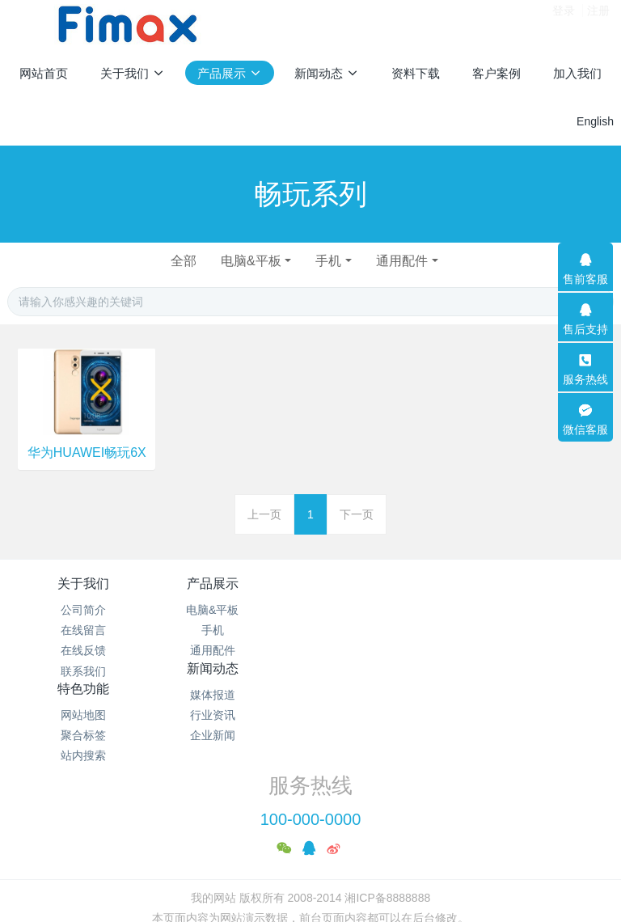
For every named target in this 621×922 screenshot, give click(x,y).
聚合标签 (537, 630)
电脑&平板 (249, 261)
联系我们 (83, 671)
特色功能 (538, 583)
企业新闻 (386, 650)
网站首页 (43, 73)
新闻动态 (386, 583)
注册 (598, 23)
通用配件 (407, 261)
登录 (563, 23)
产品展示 (234, 583)
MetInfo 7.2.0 (285, 853)
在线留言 (83, 630)
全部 (179, 261)
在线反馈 (83, 650)
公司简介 (83, 609)
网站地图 (537, 609)
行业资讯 (386, 630)
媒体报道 (386, 609)
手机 (330, 261)
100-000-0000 (310, 734)
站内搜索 (537, 650)
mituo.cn (412, 853)
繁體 (310, 883)
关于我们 (83, 583)
